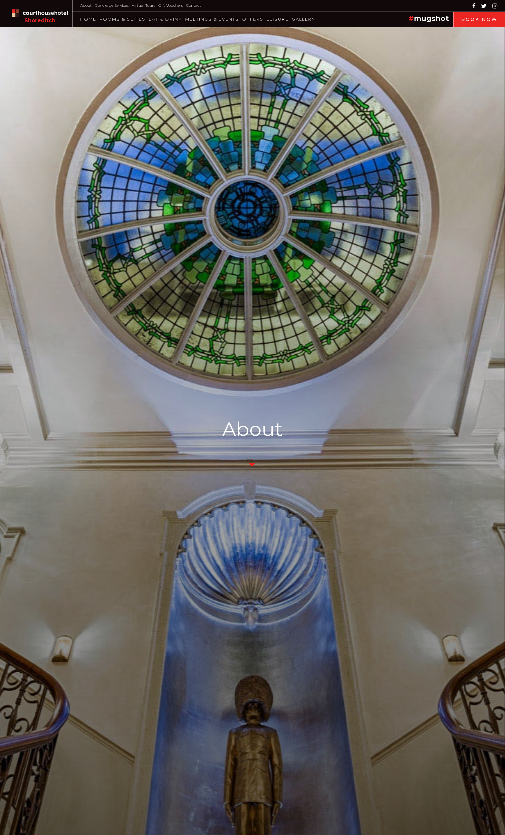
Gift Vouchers (170, 5)
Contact (193, 5)
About (86, 5)
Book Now (479, 19)
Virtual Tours (143, 5)
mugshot (431, 18)
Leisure (278, 19)
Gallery (303, 19)
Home (88, 19)
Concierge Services (112, 5)
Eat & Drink (165, 19)
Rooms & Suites (123, 19)
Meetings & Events (212, 19)
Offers (252, 19)
